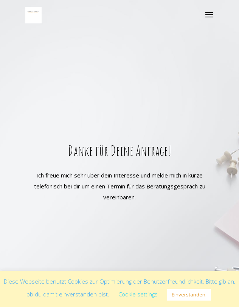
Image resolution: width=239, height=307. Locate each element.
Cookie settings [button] (138, 294)
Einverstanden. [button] (189, 294)
